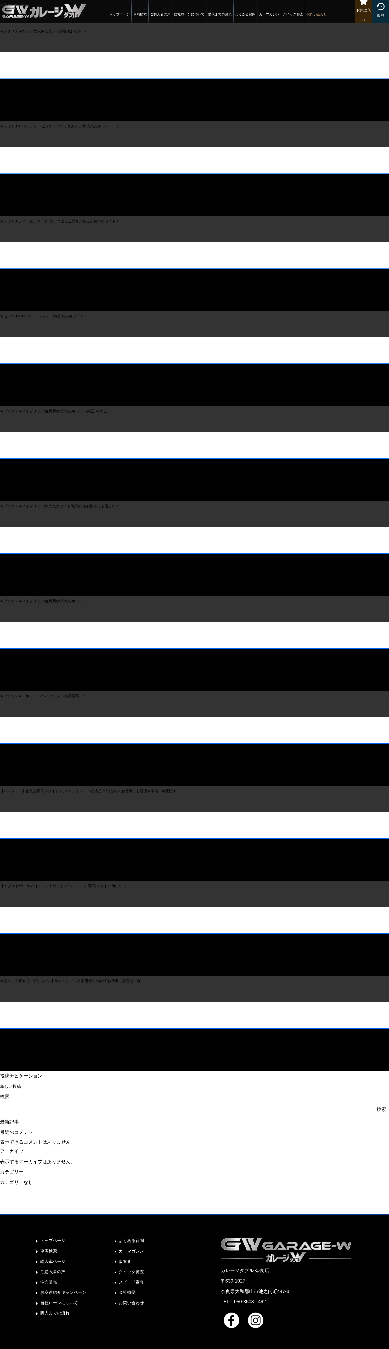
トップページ (114, 17)
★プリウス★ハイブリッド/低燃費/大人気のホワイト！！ (47, 601)
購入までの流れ (215, 17)
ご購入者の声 (155, 17)
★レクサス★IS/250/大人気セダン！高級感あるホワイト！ (48, 31)
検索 (4, 1096)
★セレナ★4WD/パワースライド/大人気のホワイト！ (43, 316)
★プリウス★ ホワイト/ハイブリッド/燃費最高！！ (43, 696)
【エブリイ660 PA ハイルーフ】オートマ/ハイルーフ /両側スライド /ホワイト (63, 886)
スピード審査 (133, 1282)
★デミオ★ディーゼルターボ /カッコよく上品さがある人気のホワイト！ (59, 221)
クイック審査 (288, 17)
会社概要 (128, 1292)
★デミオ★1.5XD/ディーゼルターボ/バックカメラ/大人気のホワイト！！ (60, 126)
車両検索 (135, 17)
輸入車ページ (54, 1261)
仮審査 (126, 1261)
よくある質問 (240, 17)
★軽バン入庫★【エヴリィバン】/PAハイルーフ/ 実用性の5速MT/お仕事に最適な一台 (70, 981)
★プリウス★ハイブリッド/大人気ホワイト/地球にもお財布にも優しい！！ (61, 506)
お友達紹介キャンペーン (66, 1292)
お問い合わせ (312, 17)
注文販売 (49, 1282)
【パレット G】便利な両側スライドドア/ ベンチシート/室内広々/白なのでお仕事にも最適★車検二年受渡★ (88, 791)
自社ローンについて (184, 17)
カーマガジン (264, 17)
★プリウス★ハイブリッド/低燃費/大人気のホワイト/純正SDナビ (53, 411)
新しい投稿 (12, 1086)
